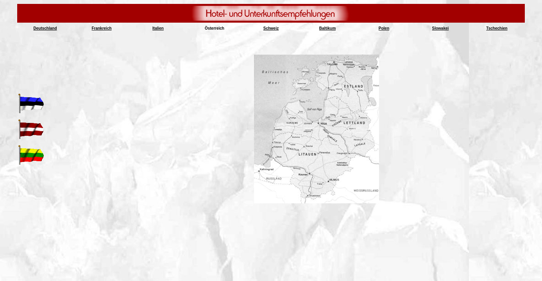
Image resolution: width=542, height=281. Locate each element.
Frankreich (101, 28)
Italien (158, 28)
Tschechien (496, 28)
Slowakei (440, 28)
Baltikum (327, 28)
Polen (384, 28)
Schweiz (271, 28)
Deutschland (45, 28)
